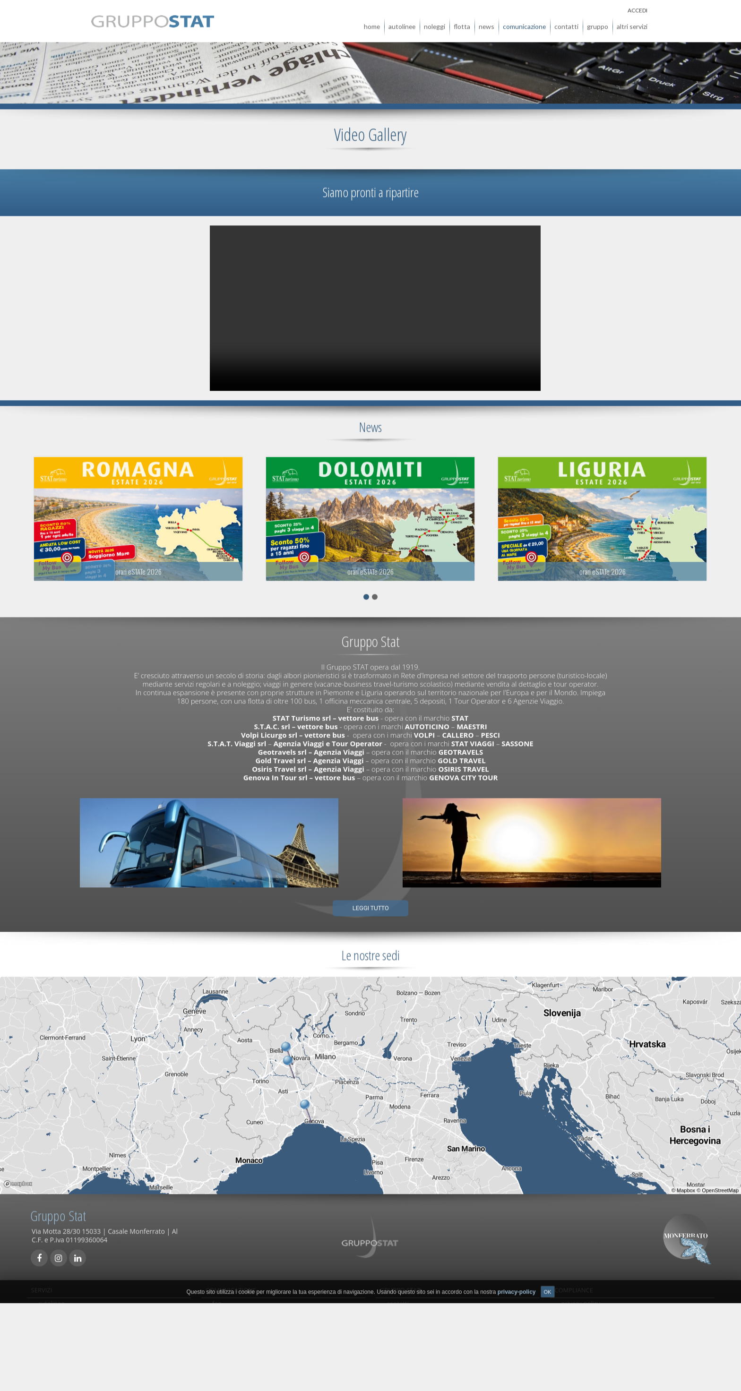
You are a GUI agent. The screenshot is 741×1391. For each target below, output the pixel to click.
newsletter (227, 1359)
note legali (576, 1359)
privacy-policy (580, 1305)
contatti (566, 22)
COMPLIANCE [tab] (573, 1285)
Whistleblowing (408, 1337)
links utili (224, 1337)
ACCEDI (637, 5)
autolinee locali (59, 1348)
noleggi (434, 22)
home (372, 22)
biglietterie (53, 1316)
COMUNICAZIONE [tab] (231, 1285)
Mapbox (686, 1186)
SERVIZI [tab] (41, 1285)
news (486, 22)
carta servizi (229, 1348)
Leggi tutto (371, 903)
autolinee (401, 22)
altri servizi (632, 22)
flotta (462, 22)
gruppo (597, 22)
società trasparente (589, 1337)
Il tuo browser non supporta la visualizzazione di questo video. (375, 304)
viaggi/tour (53, 1359)
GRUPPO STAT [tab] (400, 1285)
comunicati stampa (239, 1316)
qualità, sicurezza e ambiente (603, 1316)
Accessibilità (578, 1348)
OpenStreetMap (720, 1186)
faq (217, 1305)
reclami (222, 1326)
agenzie (397, 1316)
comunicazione (524, 22)
